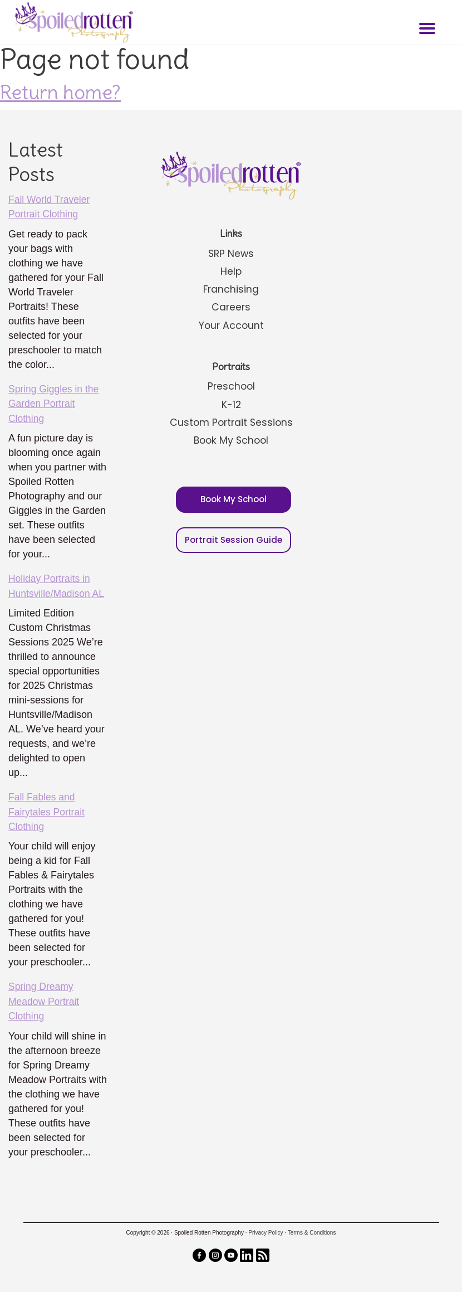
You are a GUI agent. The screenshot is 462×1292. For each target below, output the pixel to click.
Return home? (60, 92)
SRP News (231, 253)
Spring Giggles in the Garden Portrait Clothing (54, 403)
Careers (231, 307)
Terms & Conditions (312, 1229)
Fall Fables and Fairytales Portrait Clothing (47, 810)
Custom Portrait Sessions (231, 421)
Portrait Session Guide (233, 537)
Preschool (231, 385)
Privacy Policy (265, 1229)
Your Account (231, 325)
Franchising (231, 289)
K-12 (231, 403)
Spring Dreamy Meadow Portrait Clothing (44, 999)
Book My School (231, 439)
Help (231, 271)
